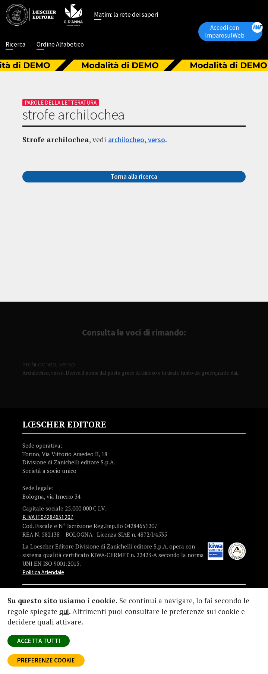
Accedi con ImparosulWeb (233, 30)
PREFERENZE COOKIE (46, 660)
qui (64, 611)
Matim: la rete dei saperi (126, 15)
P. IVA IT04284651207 (47, 517)
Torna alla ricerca (134, 176)
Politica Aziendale (43, 572)
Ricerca (15, 45)
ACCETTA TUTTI (38, 641)
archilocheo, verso (136, 139)
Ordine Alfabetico (60, 45)
